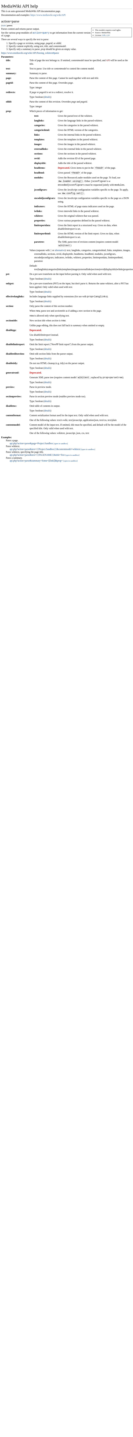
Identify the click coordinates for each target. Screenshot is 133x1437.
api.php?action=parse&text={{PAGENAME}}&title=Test (37, 455)
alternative (60, 251)
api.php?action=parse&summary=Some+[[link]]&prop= (36, 461)
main (4, 25)
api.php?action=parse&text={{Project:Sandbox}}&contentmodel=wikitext (45, 449)
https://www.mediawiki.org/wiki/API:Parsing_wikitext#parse (30, 53)
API (108, 61)
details (47, 97)
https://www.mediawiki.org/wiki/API (48, 15)
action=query (40, 33)
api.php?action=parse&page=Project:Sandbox (31, 444)
